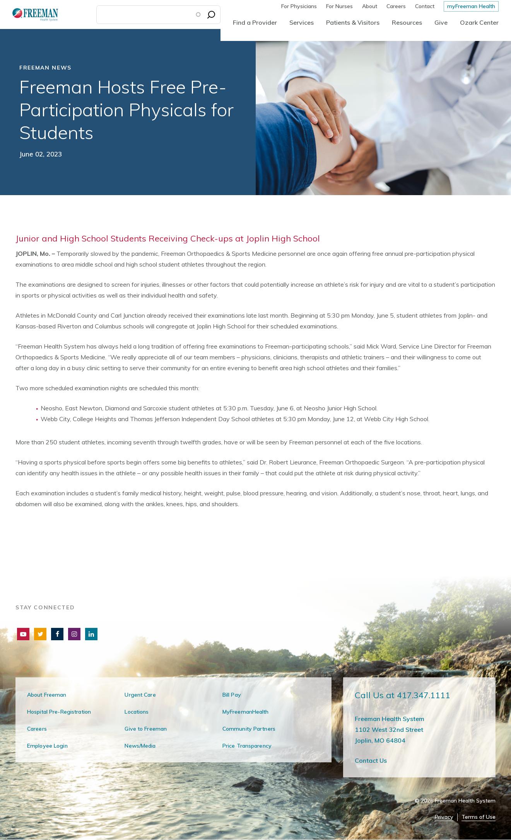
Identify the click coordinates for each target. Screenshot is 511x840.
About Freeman (47, 694)
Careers (396, 6)
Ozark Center (479, 22)
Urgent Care (140, 694)
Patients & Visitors (352, 22)
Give (441, 22)
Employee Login (47, 745)
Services (301, 22)
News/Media (140, 745)
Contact (424, 6)
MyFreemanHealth (245, 711)
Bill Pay (231, 694)
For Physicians (299, 6)
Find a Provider (255, 22)
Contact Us (371, 760)
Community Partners (248, 728)
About (369, 6)
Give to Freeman (146, 728)
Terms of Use (478, 817)
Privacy (444, 817)
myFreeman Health (471, 6)
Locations (137, 711)
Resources (407, 22)
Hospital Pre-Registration (59, 711)
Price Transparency (247, 745)
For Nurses (339, 6)
